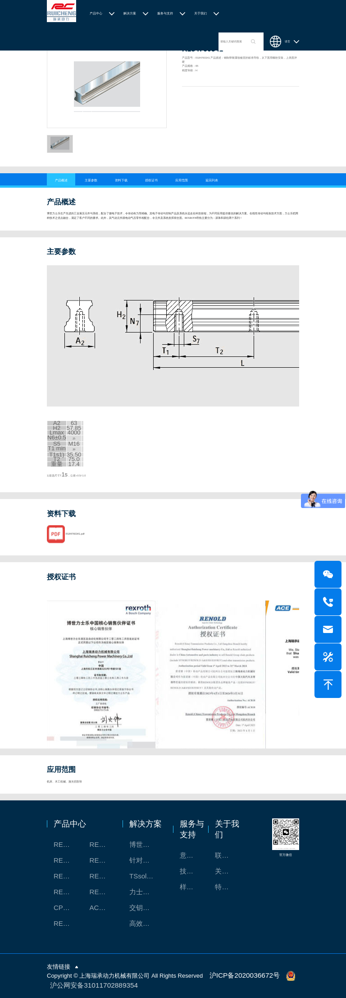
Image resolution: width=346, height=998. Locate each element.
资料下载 (121, 180)
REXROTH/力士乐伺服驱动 (103, 892)
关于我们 (200, 13)
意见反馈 (191, 855)
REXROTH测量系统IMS (67, 876)
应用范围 (181, 180)
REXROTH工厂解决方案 (67, 844)
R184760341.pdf (75, 546)
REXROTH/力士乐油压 (67, 892)
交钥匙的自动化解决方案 (146, 907)
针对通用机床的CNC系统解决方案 (146, 860)
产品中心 (96, 13)
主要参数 (91, 180)
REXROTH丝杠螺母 (67, 860)
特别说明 (226, 887)
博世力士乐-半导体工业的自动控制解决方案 (146, 844)
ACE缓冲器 (103, 907)
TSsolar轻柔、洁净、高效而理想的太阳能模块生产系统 (146, 876)
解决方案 (129, 13)
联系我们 (226, 855)
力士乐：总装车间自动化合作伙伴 (146, 892)
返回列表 (211, 180)
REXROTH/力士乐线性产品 (103, 844)
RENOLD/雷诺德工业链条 (67, 923)
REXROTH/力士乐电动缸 (103, 876)
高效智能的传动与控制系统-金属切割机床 (146, 923)
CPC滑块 (67, 907)
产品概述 (61, 180)
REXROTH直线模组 (103, 860)
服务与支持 (165, 13)
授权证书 (151, 180)
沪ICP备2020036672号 (239, 975)
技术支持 (191, 871)
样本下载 (191, 887)
